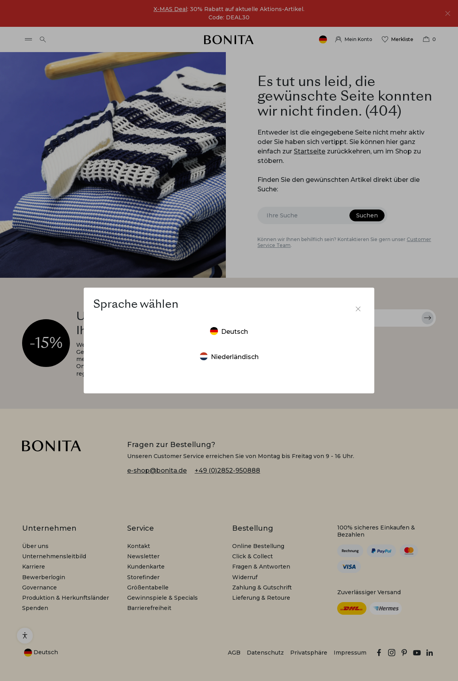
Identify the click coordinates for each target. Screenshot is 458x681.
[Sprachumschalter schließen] (358, 309)
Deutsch (229, 331)
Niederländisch (229, 356)
